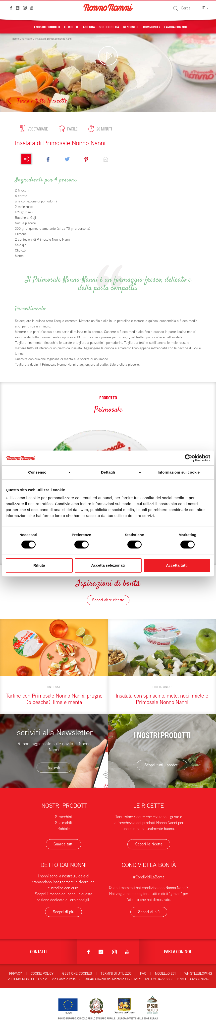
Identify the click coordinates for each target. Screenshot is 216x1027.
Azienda (89, 26)
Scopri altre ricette (108, 600)
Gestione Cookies (77, 973)
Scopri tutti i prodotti (162, 765)
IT (205, 8)
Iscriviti (54, 767)
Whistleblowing (198, 973)
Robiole (63, 829)
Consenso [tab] (37, 472)
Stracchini (63, 817)
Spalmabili (63, 823)
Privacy (15, 973)
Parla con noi (177, 951)
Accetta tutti (177, 565)
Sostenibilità (109, 26)
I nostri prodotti (47, 26)
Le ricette (71, 26)
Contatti (38, 951)
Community (151, 26)
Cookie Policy (42, 973)
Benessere (131, 26)
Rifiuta (39, 565)
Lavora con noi (175, 26)
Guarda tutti (63, 844)
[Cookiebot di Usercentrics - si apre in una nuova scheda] (188, 458)
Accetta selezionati (108, 565)
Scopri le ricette (148, 844)
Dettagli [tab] (108, 472)
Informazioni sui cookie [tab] (179, 472)
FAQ (143, 973)
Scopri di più (63, 912)
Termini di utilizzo (116, 973)
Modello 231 (165, 973)
